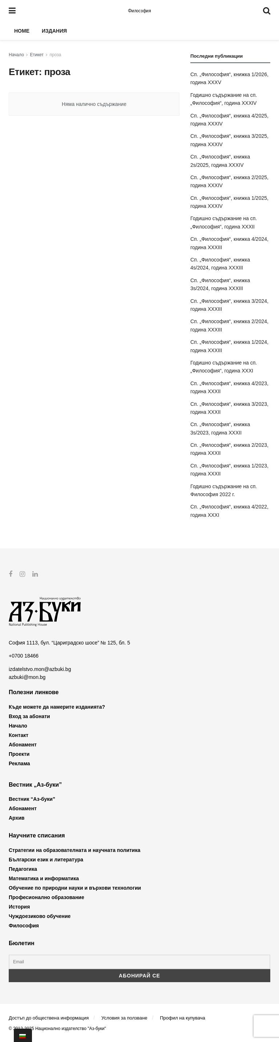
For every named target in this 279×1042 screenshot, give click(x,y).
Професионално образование (46, 897)
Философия (139, 11)
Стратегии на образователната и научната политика (74, 850)
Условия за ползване (124, 1018)
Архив (16, 818)
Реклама (19, 763)
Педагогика (23, 869)
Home (21, 31)
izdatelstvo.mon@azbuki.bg (40, 669)
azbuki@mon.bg (27, 677)
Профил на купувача (182, 1018)
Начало (16, 54)
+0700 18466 (24, 656)
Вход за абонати (29, 716)
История (19, 906)
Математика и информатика (44, 878)
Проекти (19, 754)
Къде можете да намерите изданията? (57, 707)
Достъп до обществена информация (49, 1018)
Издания (54, 31)
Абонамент (23, 744)
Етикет (37, 54)
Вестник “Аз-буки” (32, 799)
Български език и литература (46, 859)
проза (55, 54)
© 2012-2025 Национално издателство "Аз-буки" (57, 1028)
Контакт (18, 735)
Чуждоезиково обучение (39, 916)
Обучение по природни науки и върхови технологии (75, 887)
